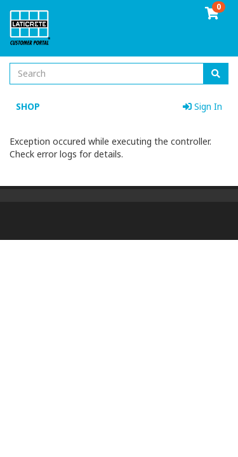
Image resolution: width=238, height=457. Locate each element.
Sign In (202, 106)
